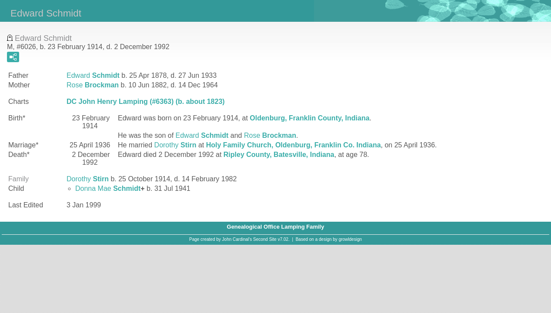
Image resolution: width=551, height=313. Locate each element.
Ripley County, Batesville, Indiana (279, 154)
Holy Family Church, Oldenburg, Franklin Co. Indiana (293, 145)
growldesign (350, 239)
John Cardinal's (237, 239)
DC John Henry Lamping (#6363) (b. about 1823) (146, 101)
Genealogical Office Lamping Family (275, 226)
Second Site (265, 239)
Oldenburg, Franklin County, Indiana (309, 118)
